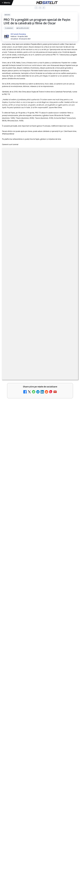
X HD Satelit (40, 768)
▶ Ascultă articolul (23, 28)
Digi (4, 794)
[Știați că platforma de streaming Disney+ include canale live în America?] (71, 387)
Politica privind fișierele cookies (40, 814)
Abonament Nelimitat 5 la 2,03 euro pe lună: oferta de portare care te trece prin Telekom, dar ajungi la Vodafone (35, 401)
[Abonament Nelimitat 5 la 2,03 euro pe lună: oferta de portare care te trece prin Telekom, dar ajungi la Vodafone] (71, 404)
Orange (37, 794)
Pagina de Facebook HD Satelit (40, 736)
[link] (40, 321)
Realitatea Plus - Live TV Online (23, 464)
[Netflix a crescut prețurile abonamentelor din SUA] (71, 371)
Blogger (56, 824)
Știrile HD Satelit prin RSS (40, 780)
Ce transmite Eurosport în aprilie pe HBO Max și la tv (30, 595)
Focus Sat (20, 794)
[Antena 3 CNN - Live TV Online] (71, 435)
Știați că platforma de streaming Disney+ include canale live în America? (36, 384)
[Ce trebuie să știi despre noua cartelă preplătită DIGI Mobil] (71, 354)
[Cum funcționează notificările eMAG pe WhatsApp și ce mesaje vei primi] (40, 570)
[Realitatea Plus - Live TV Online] (71, 468)
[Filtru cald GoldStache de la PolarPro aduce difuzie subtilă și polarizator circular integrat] (40, 520)
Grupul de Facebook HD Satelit (40, 742)
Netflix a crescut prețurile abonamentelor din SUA (31, 367)
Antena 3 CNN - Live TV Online (23, 431)
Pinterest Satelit (40, 774)
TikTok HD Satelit (40, 761)
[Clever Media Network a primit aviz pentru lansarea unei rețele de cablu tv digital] (71, 338)
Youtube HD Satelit (40, 755)
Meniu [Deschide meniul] (6, 2)
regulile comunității (36, 260)
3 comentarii (9, 28)
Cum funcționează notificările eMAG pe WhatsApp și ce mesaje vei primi (39, 546)
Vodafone (54, 794)
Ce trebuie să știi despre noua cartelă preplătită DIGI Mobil (35, 350)
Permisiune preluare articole (40, 807)
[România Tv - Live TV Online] (71, 452)
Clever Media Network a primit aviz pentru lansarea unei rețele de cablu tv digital (34, 335)
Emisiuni (7, 15)
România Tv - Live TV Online (21, 447)
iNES (61, 794)
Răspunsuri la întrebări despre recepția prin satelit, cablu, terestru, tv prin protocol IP (42, 417)
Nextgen (29, 794)
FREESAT (11, 794)
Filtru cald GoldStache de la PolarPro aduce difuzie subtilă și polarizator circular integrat (39, 495)
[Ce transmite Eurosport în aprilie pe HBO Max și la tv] (40, 619)
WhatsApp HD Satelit (40, 749)
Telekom (45, 794)
